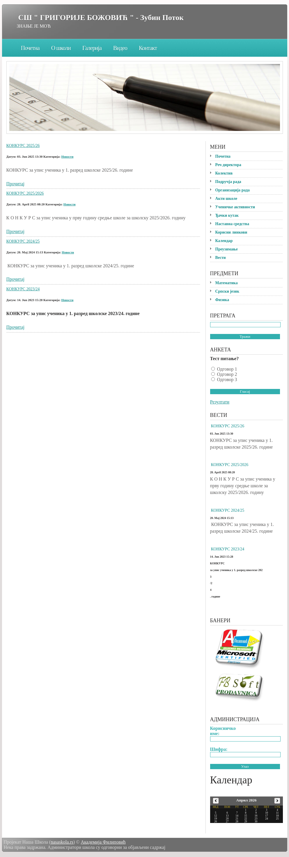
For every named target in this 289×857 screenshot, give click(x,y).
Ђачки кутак (227, 215)
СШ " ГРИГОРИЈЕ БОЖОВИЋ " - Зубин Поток (101, 17)
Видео (120, 48)
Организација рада (232, 190)
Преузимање (226, 249)
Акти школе (226, 198)
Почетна (30, 48)
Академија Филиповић (103, 842)
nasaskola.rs (62, 842)
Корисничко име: (223, 731)
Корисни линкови (231, 232)
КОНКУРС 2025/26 (23, 145)
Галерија (92, 48)
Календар (224, 241)
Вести (220, 257)
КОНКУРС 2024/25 (23, 241)
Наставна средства (232, 224)
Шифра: (219, 749)
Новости (67, 156)
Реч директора (228, 165)
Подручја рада (228, 181)
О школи (61, 48)
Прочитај (15, 183)
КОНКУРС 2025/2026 (25, 193)
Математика (226, 283)
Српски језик (227, 291)
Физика (222, 300)
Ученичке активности (235, 207)
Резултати (220, 401)
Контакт (148, 48)
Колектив (224, 173)
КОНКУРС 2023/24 (23, 289)
